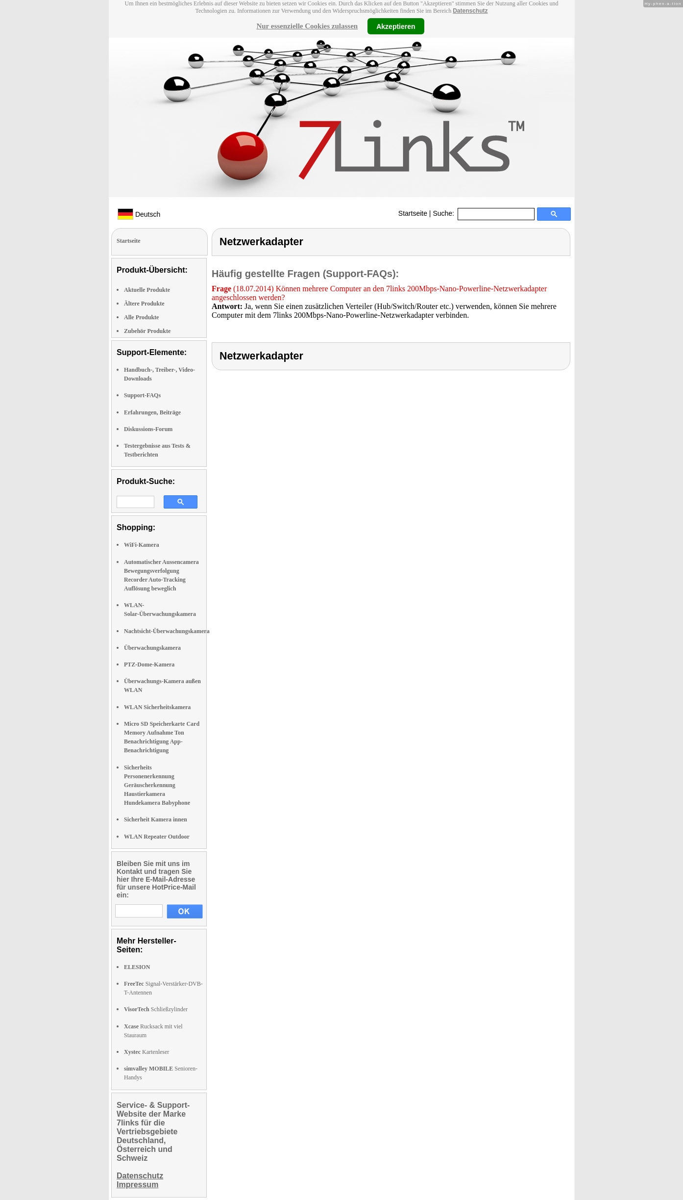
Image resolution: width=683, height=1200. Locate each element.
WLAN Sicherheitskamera (157, 707)
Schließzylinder (156, 1009)
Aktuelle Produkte (147, 289)
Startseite (412, 213)
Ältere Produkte (144, 303)
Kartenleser (146, 1051)
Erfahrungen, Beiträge (152, 412)
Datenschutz (470, 10)
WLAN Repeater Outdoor (157, 836)
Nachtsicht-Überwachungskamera (167, 631)
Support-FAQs (142, 395)
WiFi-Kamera (141, 544)
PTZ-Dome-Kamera (149, 664)
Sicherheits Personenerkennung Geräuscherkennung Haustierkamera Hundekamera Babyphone (157, 785)
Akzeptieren (395, 26)
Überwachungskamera (152, 647)
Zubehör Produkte (147, 331)
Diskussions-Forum (148, 429)
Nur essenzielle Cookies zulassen (307, 26)
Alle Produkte (141, 317)
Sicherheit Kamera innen (155, 819)
